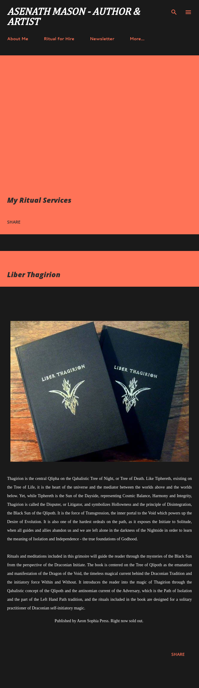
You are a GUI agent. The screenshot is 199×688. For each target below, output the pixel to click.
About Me (17, 39)
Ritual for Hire (59, 39)
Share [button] (14, 222)
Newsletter (102, 39)
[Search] (174, 10)
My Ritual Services (39, 200)
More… (137, 39)
